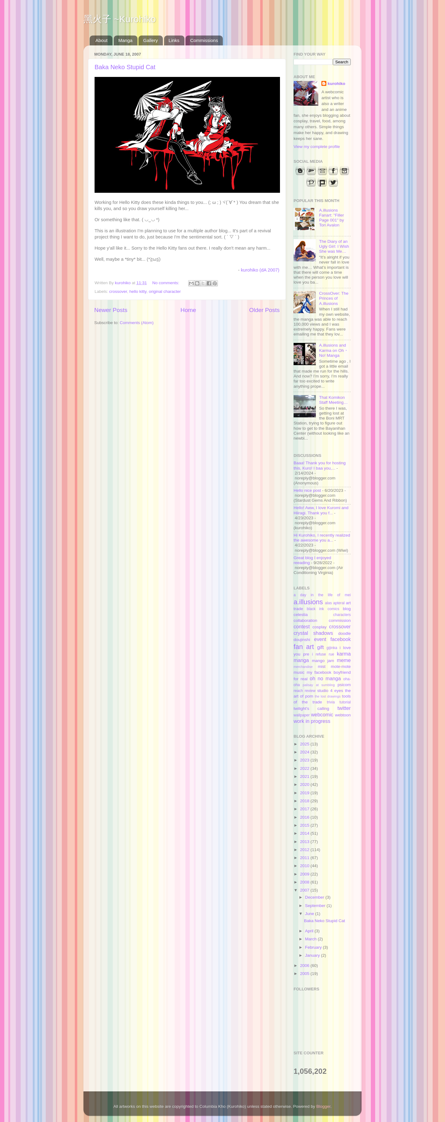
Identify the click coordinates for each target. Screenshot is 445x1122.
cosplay (319, 627)
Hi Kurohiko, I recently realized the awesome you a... (322, 537)
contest (302, 626)
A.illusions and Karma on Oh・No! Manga (333, 350)
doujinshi (302, 639)
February (314, 947)
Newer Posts (110, 310)
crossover (118, 291)
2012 (305, 849)
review (310, 691)
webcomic (322, 714)
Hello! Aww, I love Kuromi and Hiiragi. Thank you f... (321, 510)
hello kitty (137, 291)
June (310, 913)
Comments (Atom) (137, 322)
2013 (305, 841)
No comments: (166, 282)
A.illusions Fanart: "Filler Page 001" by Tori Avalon (331, 218)
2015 (305, 825)
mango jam (323, 660)
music (299, 672)
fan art (304, 647)
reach (298, 691)
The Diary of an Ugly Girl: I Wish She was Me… (334, 246)
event (320, 639)
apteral (339, 603)
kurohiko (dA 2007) (260, 270)
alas (328, 603)
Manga (125, 40)
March (311, 939)
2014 (305, 833)
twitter (344, 708)
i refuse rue (323, 654)
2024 (305, 752)
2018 (305, 801)
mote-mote (341, 666)
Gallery (150, 40)
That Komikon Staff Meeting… (333, 400)
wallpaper (302, 715)
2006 (305, 965)
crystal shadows (313, 633)
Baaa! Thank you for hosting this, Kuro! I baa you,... (320, 465)
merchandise (303, 667)
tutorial (345, 702)
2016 (305, 817)
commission (340, 620)
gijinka (332, 648)
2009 (305, 874)
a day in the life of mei (322, 595)
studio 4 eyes (330, 690)
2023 (305, 760)
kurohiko (336, 83)
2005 (305, 973)
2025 (305, 744)
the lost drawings (328, 696)
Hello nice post (307, 490)
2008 (305, 882)
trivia (331, 702)
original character (165, 291)
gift (320, 647)
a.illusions (308, 602)
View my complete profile (317, 146)
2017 (305, 809)
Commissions (204, 40)
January (313, 955)
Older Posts (264, 310)
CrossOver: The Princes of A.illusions (333, 298)
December (315, 897)
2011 (305, 857)
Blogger (323, 1106)
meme (344, 660)
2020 (305, 784)
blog (347, 608)
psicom (344, 684)
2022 (305, 768)
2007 (305, 890)
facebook (340, 639)
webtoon (343, 715)
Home (188, 310)
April (310, 931)
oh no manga (325, 678)
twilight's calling (311, 708)
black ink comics (323, 609)
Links (174, 40)
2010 (305, 865)
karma (344, 653)
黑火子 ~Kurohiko (119, 19)
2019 (305, 793)
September (316, 905)
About (101, 40)
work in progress (312, 721)
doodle (344, 633)
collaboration (305, 620)
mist (321, 666)
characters (342, 615)
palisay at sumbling (319, 685)
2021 (305, 776)
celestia (301, 614)
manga (301, 660)
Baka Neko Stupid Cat (125, 67)
